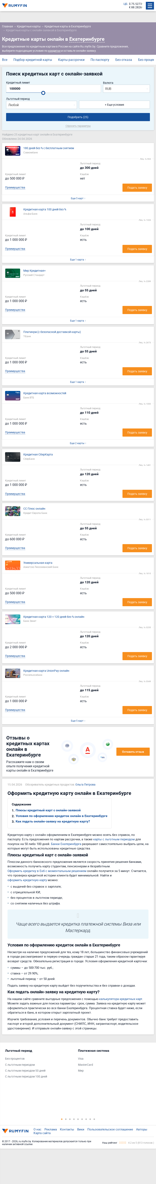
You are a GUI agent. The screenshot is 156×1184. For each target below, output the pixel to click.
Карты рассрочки (71, 59)
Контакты (67, 1129)
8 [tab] (90, 1119)
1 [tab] (62, 1119)
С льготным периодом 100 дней (26, 1076)
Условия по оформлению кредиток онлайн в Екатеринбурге (61, 816)
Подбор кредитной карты (32, 59)
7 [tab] (86, 1119)
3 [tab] (70, 1119)
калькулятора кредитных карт (120, 999)
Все (4, 59)
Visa (80, 1058)
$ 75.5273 (135, 4)
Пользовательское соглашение (110, 1129)
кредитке (54, 51)
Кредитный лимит (18, 82)
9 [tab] (94, 1119)
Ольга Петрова (85, 784)
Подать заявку (137, 187)
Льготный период (18, 99)
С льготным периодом (20, 1065)
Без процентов (15, 1058)
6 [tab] (82, 1119)
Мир (81, 1070)
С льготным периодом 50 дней (25, 1070)
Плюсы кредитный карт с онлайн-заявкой (48, 810)
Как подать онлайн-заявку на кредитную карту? (53, 821)
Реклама (50, 1129)
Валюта (108, 83)
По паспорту (100, 59)
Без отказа (123, 59)
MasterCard (85, 1065)
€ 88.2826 (135, 7)
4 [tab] (74, 1119)
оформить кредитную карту (27, 880)
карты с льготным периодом (114, 839)
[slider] (43, 93)
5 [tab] (78, 1119)
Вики (80, 1129)
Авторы (141, 1129)
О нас (37, 1129)
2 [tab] (66, 1119)
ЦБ (125, 4)
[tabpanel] (39, 1064)
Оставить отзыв (133, 751)
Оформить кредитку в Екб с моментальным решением (47, 871)
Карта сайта (42, 1133)
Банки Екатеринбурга (66, 844)
